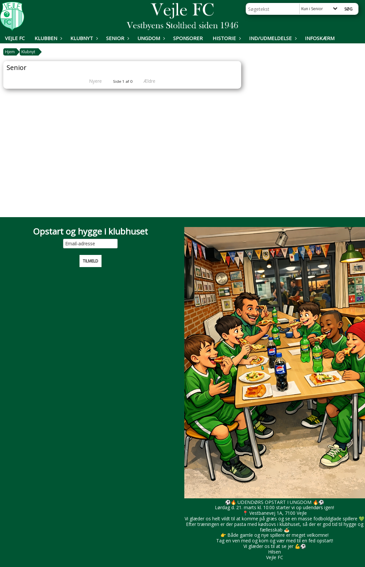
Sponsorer (188, 38)
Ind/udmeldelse (272, 38)
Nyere (91, 81)
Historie (226, 38)
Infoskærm (319, 38)
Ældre (154, 81)
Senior (116, 38)
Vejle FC (15, 38)
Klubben (47, 38)
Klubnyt (83, 38)
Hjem (10, 52)
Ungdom (150, 38)
